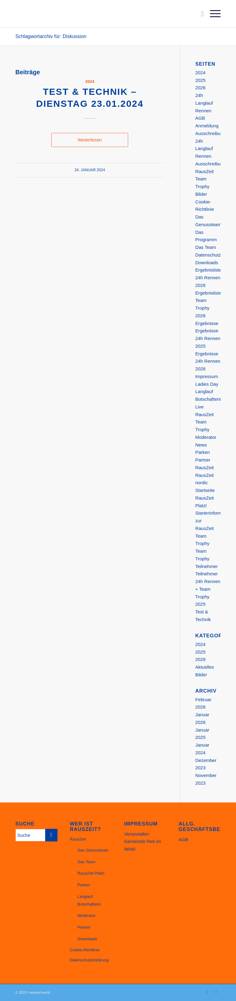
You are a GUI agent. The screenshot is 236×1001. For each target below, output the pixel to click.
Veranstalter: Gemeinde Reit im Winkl (142, 841)
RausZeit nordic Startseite (204, 483)
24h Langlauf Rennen (204, 103)
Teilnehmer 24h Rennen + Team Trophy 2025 (207, 589)
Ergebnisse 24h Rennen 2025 (207, 338)
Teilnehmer (206, 566)
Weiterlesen (90, 139)
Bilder (201, 194)
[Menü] (212, 14)
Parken (202, 452)
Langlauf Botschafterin (89, 900)
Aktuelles (204, 667)
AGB (200, 118)
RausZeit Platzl (90, 873)
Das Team (205, 247)
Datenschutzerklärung (89, 960)
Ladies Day (206, 384)
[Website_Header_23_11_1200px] (76, 14)
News (201, 444)
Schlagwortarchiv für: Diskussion (50, 36)
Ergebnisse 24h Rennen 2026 (207, 361)
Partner (202, 459)
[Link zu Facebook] (216, 991)
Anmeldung (206, 125)
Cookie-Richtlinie (85, 950)
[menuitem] (199, 14)
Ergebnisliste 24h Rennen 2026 (208, 277)
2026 (200, 87)
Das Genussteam (92, 850)
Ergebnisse (206, 323)
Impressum (206, 376)
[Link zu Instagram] (206, 991)
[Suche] (199, 14)
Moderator (205, 437)
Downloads (206, 262)
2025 (200, 80)
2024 (89, 81)
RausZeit (204, 467)
